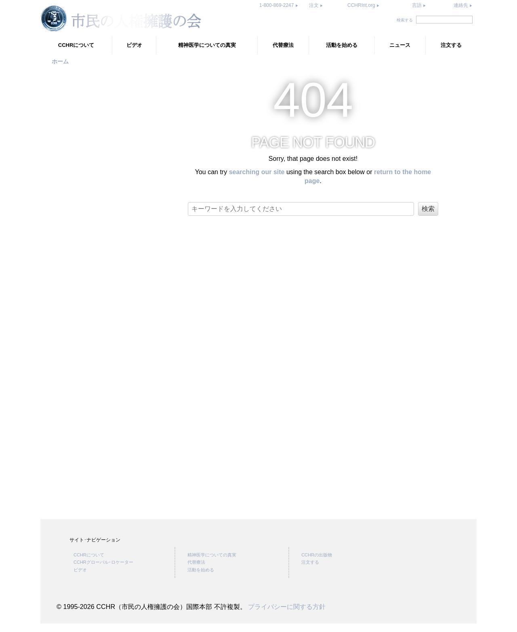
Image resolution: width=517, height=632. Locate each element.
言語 (417, 5)
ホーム (60, 61)
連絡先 (461, 5)
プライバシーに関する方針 (287, 615)
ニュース (399, 45)
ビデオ (134, 45)
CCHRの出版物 (316, 563)
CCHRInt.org (361, 5)
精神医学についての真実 (207, 45)
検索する (405, 20)
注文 (314, 5)
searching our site (257, 172)
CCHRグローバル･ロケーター (103, 570)
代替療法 (283, 45)
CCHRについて (76, 45)
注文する (451, 45)
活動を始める (341, 45)
